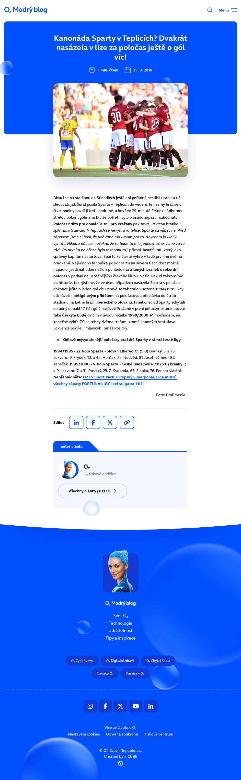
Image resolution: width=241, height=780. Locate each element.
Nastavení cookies (84, 734)
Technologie (120, 623)
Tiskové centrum (158, 734)
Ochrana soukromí (122, 734)
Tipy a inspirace (120, 638)
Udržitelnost (120, 631)
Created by (120, 761)
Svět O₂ (120, 615)
